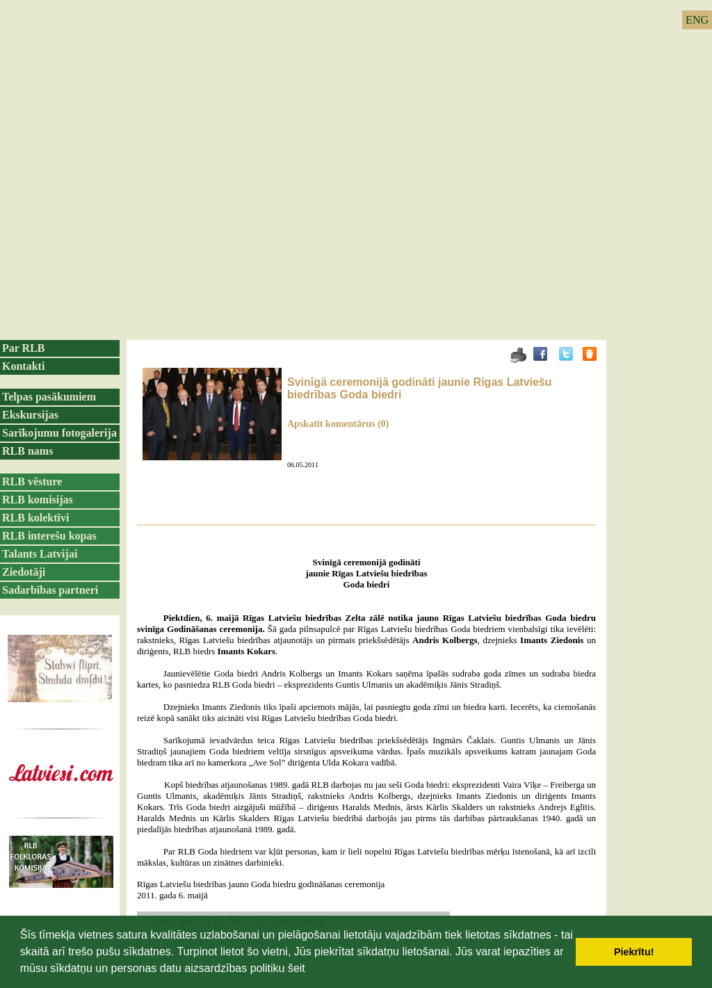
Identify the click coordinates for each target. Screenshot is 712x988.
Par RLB (23, 348)
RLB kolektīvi (35, 518)
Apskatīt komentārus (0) (338, 424)
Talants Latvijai (39, 554)
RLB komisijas (37, 499)
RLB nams (27, 451)
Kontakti (23, 366)
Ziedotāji (23, 572)
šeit (296, 968)
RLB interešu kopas (49, 536)
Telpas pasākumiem (49, 397)
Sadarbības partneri (50, 590)
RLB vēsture (32, 481)
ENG (697, 20)
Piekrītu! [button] (634, 951)
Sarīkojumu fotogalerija (59, 433)
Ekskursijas (30, 415)
